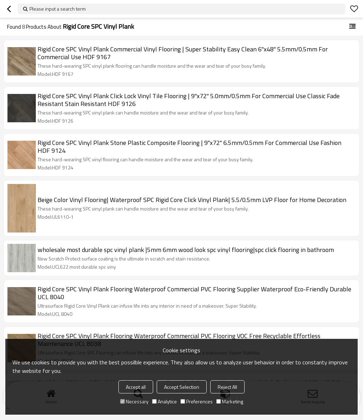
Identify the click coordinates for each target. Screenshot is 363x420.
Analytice (164, 401)
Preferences (196, 401)
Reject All (227, 387)
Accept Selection (181, 387)
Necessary (134, 401)
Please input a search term (57, 8)
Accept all (136, 387)
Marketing (229, 401)
